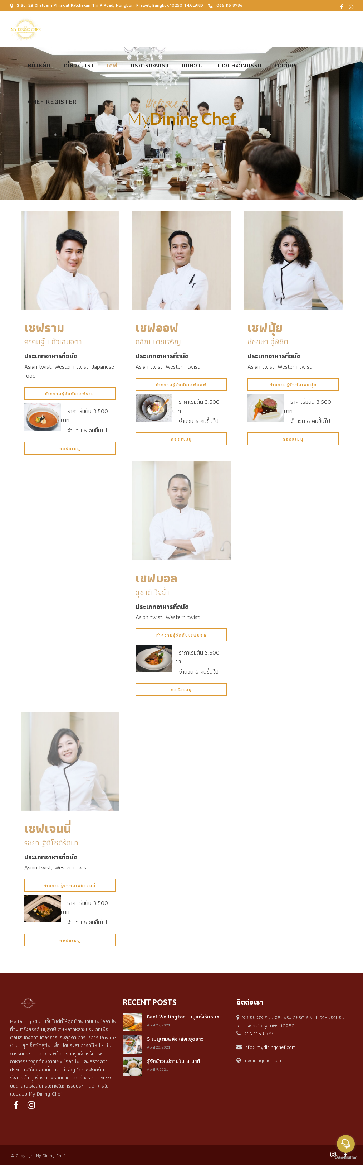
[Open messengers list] (346, 1144)
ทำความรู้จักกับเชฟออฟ (181, 385)
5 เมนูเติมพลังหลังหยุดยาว (175, 1039)
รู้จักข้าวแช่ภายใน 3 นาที (173, 1061)
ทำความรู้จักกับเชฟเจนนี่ (70, 885)
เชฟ (112, 65)
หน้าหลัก (39, 65)
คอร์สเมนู (69, 448)
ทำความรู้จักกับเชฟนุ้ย (293, 385)
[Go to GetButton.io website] (345, 1157)
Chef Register (52, 101)
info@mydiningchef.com (270, 1047)
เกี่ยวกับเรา (79, 65)
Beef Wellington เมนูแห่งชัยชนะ (183, 1016)
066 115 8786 (225, 5)
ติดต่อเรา (287, 65)
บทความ (193, 65)
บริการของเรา (149, 65)
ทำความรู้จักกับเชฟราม (69, 393)
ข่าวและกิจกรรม (239, 65)
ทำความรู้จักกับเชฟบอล (181, 635)
